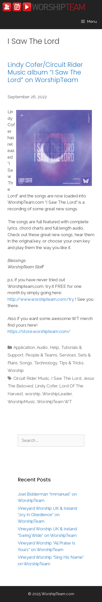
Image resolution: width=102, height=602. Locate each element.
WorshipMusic (21, 401)
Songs (26, 362)
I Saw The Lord (66, 378)
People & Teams (41, 355)
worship (32, 393)
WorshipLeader (57, 393)
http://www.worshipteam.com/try (41, 299)
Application (24, 347)
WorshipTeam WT (54, 401)
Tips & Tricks (71, 362)
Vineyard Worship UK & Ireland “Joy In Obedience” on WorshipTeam (47, 515)
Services (67, 355)
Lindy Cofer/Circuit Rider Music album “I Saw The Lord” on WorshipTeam (45, 72)
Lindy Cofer (46, 385)
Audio (42, 347)
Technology (45, 362)
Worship (16, 370)
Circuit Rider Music (31, 378)
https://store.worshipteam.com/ (39, 331)
